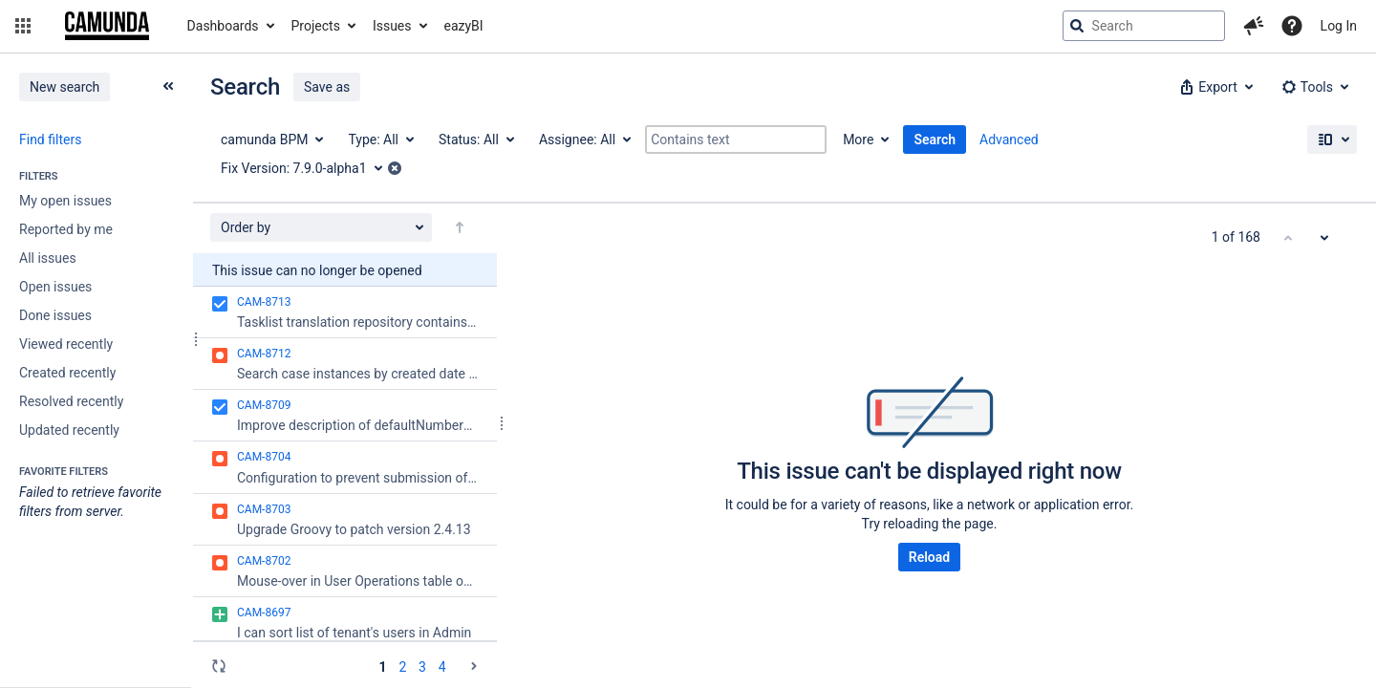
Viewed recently (66, 344)
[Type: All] (379, 139)
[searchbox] (1144, 26)
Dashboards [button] (223, 25)
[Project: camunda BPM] (271, 139)
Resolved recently (71, 401)
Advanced (1009, 139)
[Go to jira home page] (107, 26)
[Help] (1292, 26)
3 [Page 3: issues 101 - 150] (422, 667)
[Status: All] (475, 139)
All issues (47, 258)
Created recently (67, 372)
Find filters (50, 139)
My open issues (65, 200)
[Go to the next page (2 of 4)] (474, 666)
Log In (1339, 25)
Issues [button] (392, 25)
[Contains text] (736, 139)
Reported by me (66, 229)
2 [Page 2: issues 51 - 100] (402, 667)
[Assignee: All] (583, 139)
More (858, 139)
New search (64, 87)
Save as (327, 87)
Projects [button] (315, 25)
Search (935, 139)
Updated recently (69, 430)
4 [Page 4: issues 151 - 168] (442, 667)
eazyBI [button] (464, 25)
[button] (23, 26)
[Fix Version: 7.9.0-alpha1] (308, 168)
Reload (929, 557)
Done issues (55, 315)
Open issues (55, 286)
